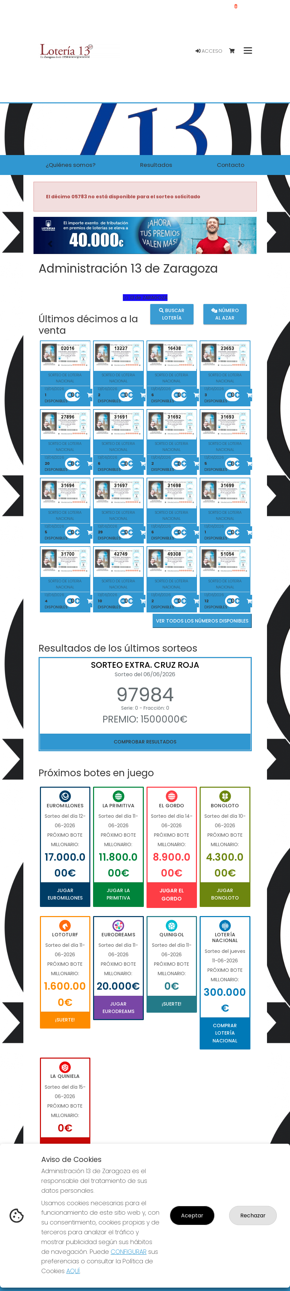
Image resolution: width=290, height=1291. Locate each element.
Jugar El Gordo (171, 894)
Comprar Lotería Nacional (225, 1033)
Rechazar (253, 1215)
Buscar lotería (171, 314)
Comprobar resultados (145, 741)
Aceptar (192, 1215)
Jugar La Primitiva (118, 894)
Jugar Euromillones (65, 894)
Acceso (209, 51)
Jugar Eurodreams (118, 1008)
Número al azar (225, 314)
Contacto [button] (230, 165)
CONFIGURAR (129, 1251)
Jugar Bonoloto (225, 894)
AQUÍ (73, 1271)
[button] (50, 244)
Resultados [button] (156, 165)
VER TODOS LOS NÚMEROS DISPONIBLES (202, 620)
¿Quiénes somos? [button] (70, 165)
